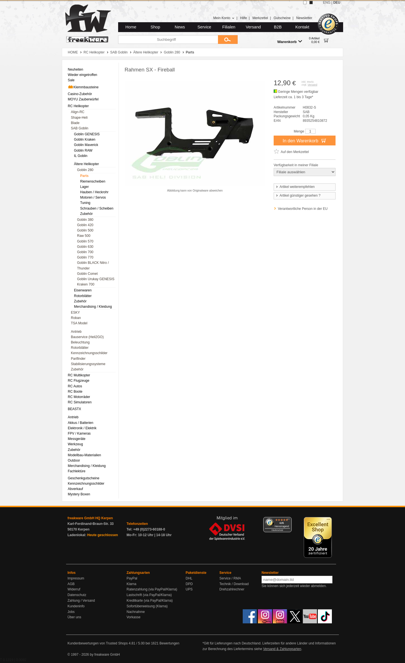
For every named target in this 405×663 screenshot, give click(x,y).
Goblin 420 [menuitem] (85, 225)
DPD (189, 584)
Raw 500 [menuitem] (83, 236)
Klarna (131, 584)
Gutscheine (282, 18)
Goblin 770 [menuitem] (85, 257)
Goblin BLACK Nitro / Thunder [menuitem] (93, 265)
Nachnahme (136, 612)
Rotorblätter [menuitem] (83, 296)
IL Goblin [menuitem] (80, 156)
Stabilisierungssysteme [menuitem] (88, 364)
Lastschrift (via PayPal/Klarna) (149, 595)
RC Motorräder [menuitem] (79, 397)
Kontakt (302, 27)
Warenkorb (289, 41)
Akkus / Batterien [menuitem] (80, 423)
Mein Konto (224, 18)
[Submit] (228, 39)
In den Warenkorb (305, 140)
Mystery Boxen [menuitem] (79, 494)
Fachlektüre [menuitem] (77, 471)
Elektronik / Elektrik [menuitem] (82, 428)
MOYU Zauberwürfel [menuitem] (83, 99)
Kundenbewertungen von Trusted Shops (98, 643)
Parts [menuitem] (84, 176)
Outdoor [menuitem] (74, 460)
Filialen (228, 27)
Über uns (74, 617)
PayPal (132, 578)
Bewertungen (169, 643)
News (180, 27)
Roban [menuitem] (76, 318)
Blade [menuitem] (75, 123)
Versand (253, 27)
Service (204, 27)
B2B (278, 27)
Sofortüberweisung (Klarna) (147, 606)
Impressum (76, 578)
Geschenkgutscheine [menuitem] (83, 478)
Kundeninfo (76, 606)
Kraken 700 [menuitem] (85, 284)
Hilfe (243, 18)
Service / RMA (230, 578)
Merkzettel (260, 18)
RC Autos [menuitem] (75, 386)
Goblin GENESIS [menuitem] (87, 134)
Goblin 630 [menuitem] (85, 247)
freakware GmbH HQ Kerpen (90, 518)
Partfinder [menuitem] (78, 359)
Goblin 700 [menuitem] (85, 252)
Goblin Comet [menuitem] (87, 274)
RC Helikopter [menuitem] (78, 106)
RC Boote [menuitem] (75, 392)
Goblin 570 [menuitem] (85, 241)
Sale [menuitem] (71, 80)
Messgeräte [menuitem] (77, 439)
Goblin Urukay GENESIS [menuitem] (95, 279)
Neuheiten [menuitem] (75, 69)
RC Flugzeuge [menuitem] (78, 381)
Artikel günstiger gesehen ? (297, 195)
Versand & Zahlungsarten (282, 649)
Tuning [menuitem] (85, 203)
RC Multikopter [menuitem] (79, 375)
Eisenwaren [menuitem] (83, 290)
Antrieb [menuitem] (76, 332)
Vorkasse (133, 617)
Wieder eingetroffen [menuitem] (82, 75)
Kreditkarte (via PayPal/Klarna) (150, 601)
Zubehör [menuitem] (86, 214)
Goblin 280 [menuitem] (85, 170)
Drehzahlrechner (231, 589)
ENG (326, 3)
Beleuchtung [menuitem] (80, 342)
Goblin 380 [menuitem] (85, 220)
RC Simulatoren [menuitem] (80, 402)
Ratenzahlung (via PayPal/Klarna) (152, 589)
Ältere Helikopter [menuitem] (86, 164)
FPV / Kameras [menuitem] (79, 433)
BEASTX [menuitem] (74, 409)
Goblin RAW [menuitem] (83, 150)
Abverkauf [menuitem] (75, 489)
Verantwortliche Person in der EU (303, 209)
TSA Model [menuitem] (79, 323)
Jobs (71, 612)
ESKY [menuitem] (75, 312)
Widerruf (74, 589)
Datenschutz (77, 595)
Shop (155, 27)
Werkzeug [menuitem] (75, 444)
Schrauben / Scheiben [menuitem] (96, 208)
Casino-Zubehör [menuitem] (80, 94)
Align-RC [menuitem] (77, 112)
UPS (189, 589)
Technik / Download (234, 584)
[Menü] (288, 520)
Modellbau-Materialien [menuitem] (84, 455)
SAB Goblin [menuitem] (79, 128)
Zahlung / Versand (81, 601)
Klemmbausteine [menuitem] (83, 87)
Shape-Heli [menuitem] (79, 118)
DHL (189, 578)
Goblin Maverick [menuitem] (86, 145)
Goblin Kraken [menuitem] (84, 139)
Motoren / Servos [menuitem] (93, 197)
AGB (71, 584)
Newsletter (304, 18)
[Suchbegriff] (168, 39)
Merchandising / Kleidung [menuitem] (93, 307)
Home (130, 27)
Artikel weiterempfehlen (295, 187)
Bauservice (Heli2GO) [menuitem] (87, 337)
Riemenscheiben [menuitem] (92, 181)
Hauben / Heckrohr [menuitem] (94, 192)
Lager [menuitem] (84, 187)
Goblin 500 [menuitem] (85, 230)
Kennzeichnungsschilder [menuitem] (89, 353)
